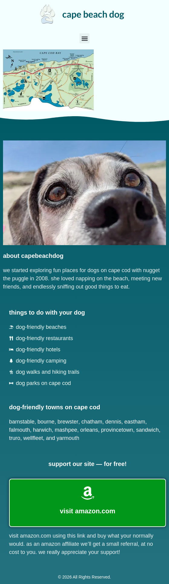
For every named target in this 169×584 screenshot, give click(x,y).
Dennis (113, 422)
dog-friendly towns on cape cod (54, 407)
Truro (14, 438)
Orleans (89, 430)
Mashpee (66, 430)
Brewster (67, 422)
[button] (84, 38)
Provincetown (117, 430)
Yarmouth (68, 438)
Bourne (45, 422)
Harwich (42, 430)
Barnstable (21, 422)
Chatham (91, 422)
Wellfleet (33, 438)
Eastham (134, 422)
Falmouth (19, 430)
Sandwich (147, 430)
